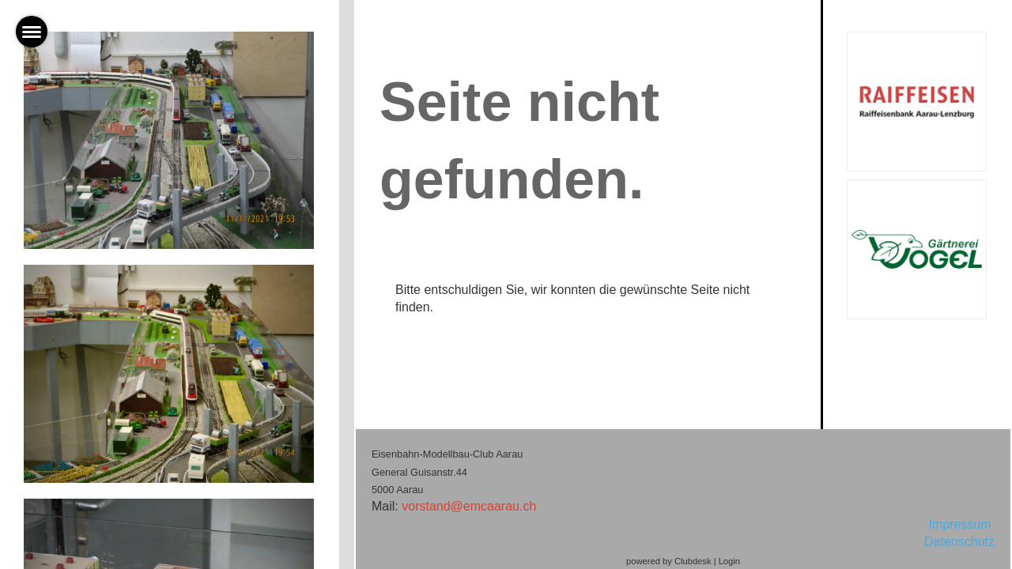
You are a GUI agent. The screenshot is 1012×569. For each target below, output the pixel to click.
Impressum (961, 524)
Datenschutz (959, 541)
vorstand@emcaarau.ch (469, 506)
